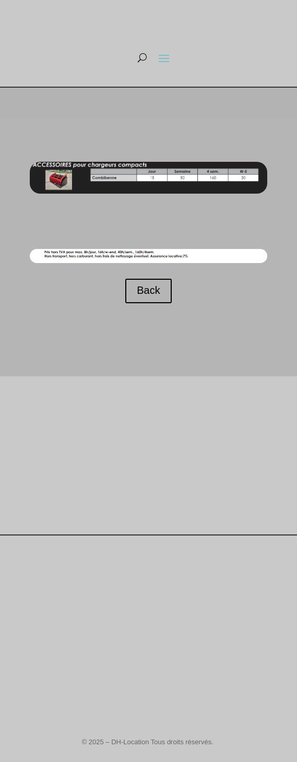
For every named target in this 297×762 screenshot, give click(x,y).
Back (148, 290)
